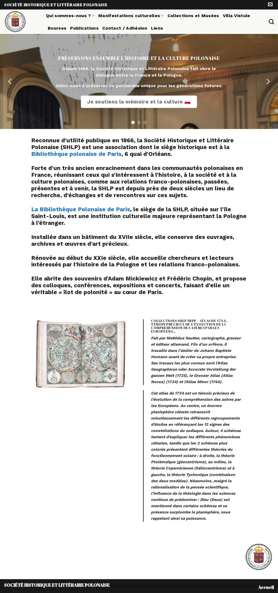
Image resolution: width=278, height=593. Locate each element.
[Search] (271, 21)
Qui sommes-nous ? (70, 15)
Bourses (57, 28)
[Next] (268, 81)
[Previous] (10, 81)
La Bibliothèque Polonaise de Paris (80, 209)
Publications (84, 28)
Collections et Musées (193, 15)
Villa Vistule (236, 15)
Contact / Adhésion (124, 28)
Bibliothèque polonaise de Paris (76, 154)
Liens (157, 28)
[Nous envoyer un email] (270, 4)
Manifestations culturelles (131, 15)
